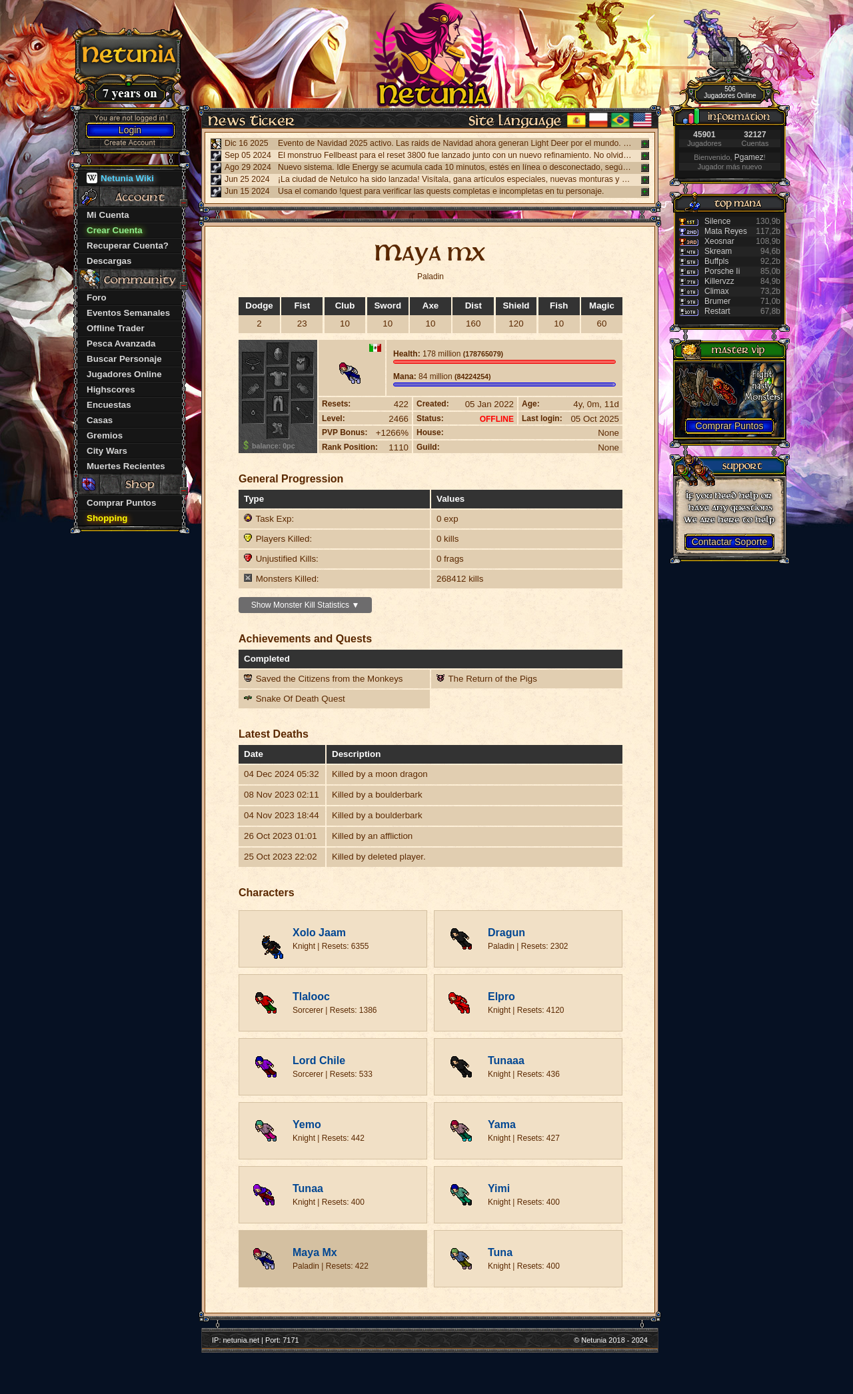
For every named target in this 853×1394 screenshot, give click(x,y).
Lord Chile (319, 1060)
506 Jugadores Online (730, 92)
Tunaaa (506, 1060)
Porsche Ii (722, 271)
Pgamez (749, 157)
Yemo (307, 1124)
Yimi (499, 1188)
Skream (718, 251)
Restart (717, 311)
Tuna (500, 1252)
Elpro (501, 996)
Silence (717, 221)
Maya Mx (315, 1252)
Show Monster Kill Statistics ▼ (305, 605)
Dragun (506, 932)
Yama (502, 1124)
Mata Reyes (725, 231)
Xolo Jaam (319, 932)
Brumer (717, 301)
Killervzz (719, 281)
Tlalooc (311, 996)
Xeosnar (719, 241)
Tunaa (308, 1188)
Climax (716, 291)
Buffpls (716, 261)
